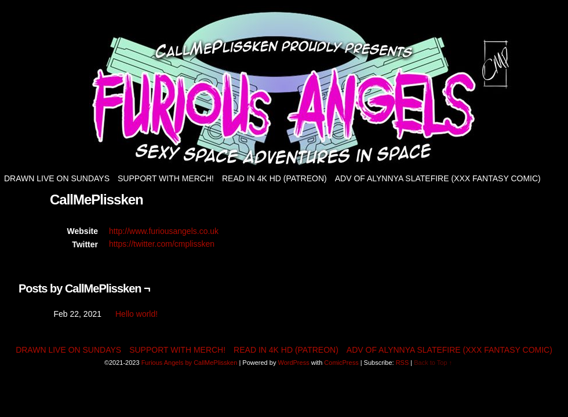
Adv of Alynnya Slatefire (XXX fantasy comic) (438, 178)
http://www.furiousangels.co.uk (164, 231)
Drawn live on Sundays (57, 178)
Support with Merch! (166, 178)
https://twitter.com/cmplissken (161, 243)
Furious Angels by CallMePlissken (189, 362)
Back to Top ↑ (433, 362)
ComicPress (341, 362)
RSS (402, 362)
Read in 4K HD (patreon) (274, 178)
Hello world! (136, 314)
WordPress (293, 362)
